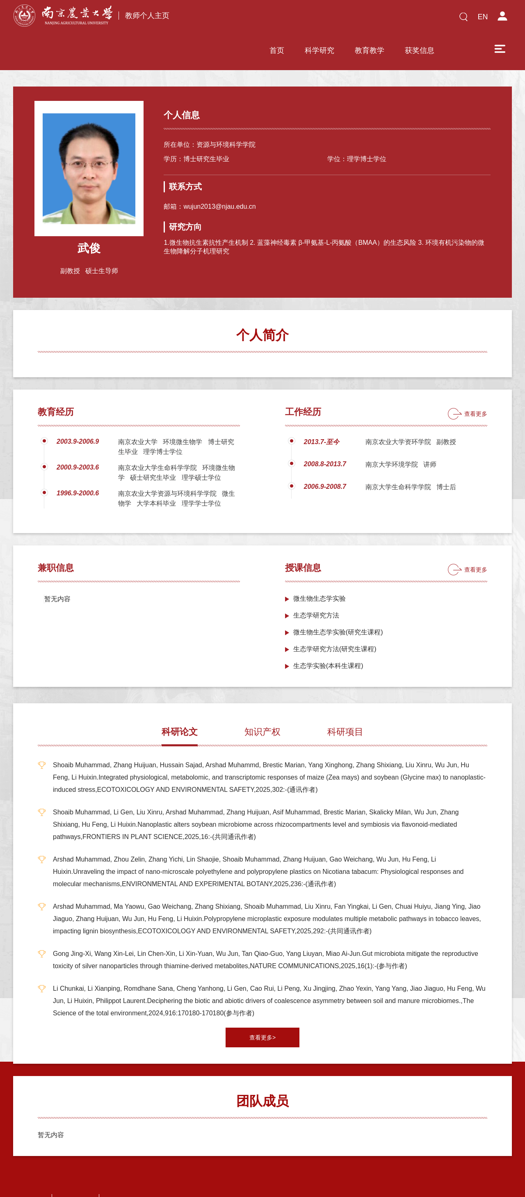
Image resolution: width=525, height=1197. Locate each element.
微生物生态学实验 (319, 571)
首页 (218, 19)
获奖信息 (361, 19)
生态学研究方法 (316, 588)
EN (482, 17)
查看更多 (475, 386)
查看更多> (262, 1010)
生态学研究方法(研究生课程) (335, 621)
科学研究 (261, 19)
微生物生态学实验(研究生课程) (338, 605)
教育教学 (311, 19)
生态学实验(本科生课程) (328, 638)
